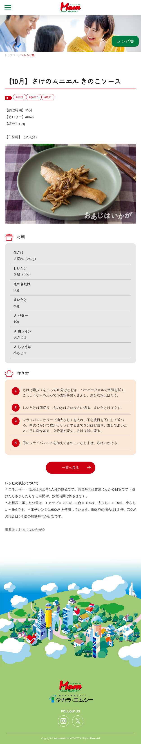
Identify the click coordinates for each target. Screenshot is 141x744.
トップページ (12, 55)
